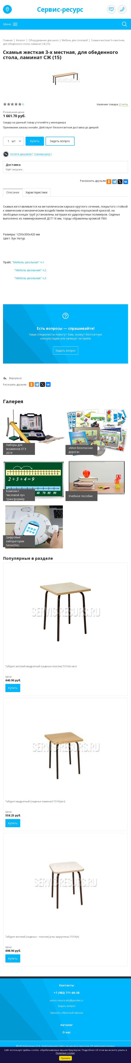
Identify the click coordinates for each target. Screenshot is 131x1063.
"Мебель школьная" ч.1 (28, 262)
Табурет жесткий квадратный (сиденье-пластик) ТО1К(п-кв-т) (41, 666)
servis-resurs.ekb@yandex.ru (66, 1000)
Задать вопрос (66, 350)
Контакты (66, 985)
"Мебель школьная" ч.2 (30, 270)
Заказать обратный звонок (66, 1012)
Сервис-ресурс (60, 9)
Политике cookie (65, 1052)
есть (125, 104)
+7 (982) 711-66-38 (66, 993)
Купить (13, 688)
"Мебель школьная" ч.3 (30, 278)
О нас (67, 1032)
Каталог (67, 1025)
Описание (12, 192)
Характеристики (36, 192)
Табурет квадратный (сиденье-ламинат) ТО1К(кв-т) (35, 801)
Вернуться (12, 378)
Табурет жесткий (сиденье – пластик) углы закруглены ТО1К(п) (42, 936)
